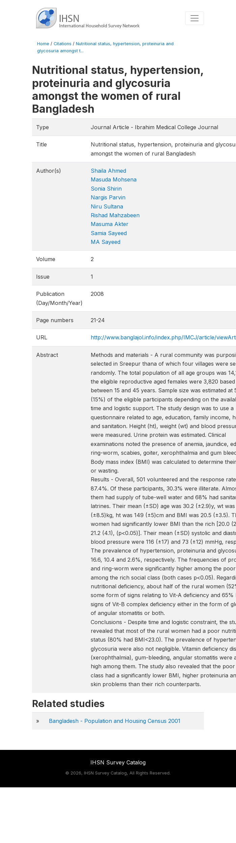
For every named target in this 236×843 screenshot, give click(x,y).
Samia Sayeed (109, 233)
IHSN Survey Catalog (118, 762)
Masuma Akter (109, 224)
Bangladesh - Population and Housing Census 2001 (114, 721)
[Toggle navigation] (194, 18)
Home (43, 43)
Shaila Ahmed (108, 170)
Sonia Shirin (106, 188)
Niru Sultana (107, 206)
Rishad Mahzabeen (115, 215)
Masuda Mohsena (114, 179)
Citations (62, 43)
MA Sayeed (105, 241)
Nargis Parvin (108, 197)
